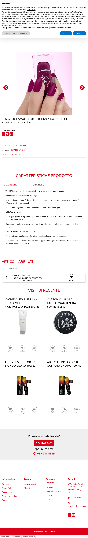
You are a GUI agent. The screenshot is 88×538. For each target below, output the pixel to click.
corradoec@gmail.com (77, 506)
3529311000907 (24, 276)
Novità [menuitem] (48, 499)
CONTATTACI (44, 443)
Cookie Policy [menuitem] (7, 492)
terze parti (37, 12)
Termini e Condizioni (28, 536)
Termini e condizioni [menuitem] (9, 496)
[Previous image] (5, 87)
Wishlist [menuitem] (27, 488)
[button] (44, 83)
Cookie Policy (16, 536)
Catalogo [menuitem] (49, 487)
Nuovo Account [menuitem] (30, 484)
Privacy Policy (5, 536)
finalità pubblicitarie (63, 16)
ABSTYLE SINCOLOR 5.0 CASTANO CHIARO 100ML (64, 363)
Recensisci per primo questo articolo (16, 122)
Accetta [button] (79, 33)
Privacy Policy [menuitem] (7, 488)
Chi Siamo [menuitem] (5, 484)
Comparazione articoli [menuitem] (54, 491)
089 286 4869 (44, 453)
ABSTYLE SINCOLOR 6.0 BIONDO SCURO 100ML (20, 363)
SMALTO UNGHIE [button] (11, 268)
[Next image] (82, 87)
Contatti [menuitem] (5, 500)
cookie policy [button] (31, 10)
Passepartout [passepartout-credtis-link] (49, 531)
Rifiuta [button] (66, 33)
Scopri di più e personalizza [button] (16, 33)
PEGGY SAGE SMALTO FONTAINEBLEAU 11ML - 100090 (26, 279)
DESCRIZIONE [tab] (10, 184)
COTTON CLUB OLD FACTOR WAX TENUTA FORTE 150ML (61, 303)
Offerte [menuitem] (49, 495)
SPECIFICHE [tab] (38, 184)
